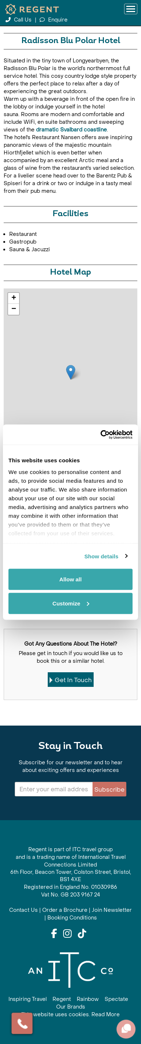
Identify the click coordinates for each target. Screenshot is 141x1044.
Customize (71, 603)
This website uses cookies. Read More (70, 1014)
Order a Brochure (64, 910)
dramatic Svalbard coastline (71, 129)
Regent (62, 999)
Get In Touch (71, 680)
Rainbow (88, 999)
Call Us (19, 19)
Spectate (116, 999)
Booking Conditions (72, 917)
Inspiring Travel (27, 999)
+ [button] (13, 298)
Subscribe (109, 789)
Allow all (70, 579)
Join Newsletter (112, 910)
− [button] (13, 309)
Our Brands (70, 1006)
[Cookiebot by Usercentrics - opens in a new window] (101, 434)
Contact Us (23, 910)
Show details (101, 556)
